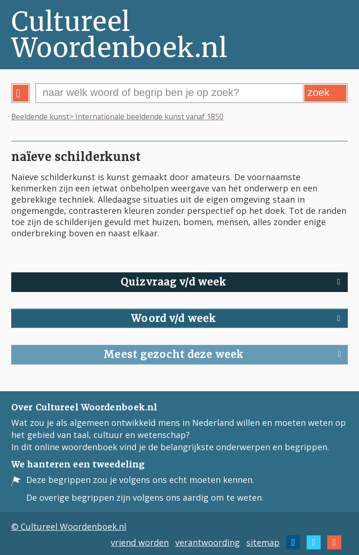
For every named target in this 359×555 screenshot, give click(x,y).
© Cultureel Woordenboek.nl (68, 526)
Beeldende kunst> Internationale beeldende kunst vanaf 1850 (117, 116)
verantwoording (207, 542)
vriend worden (140, 542)
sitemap (263, 542)
